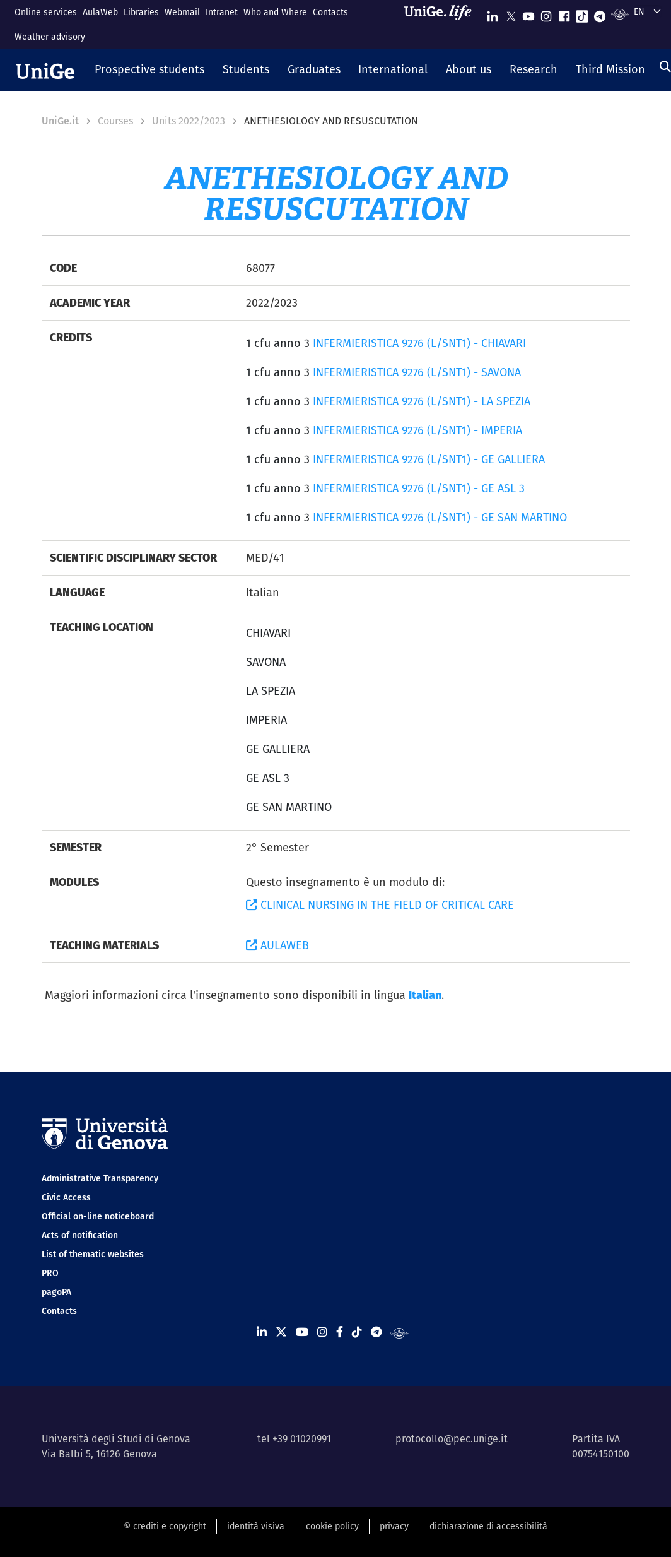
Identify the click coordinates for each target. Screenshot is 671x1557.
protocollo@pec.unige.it (451, 1438)
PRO (50, 1273)
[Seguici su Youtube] (528, 13)
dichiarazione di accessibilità (488, 1526)
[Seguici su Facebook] (564, 13)
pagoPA (56, 1292)
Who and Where (275, 12)
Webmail (182, 12)
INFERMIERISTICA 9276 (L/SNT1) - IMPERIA (417, 430)
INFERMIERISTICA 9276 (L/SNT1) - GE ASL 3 (419, 488)
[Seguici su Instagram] (546, 13)
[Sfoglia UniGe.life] (442, 24)
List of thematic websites (93, 1254)
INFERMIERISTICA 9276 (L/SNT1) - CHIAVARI (419, 343)
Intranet (222, 12)
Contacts (330, 12)
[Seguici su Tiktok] (582, 13)
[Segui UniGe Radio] (620, 13)
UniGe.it (60, 121)
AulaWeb (100, 12)
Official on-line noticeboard (98, 1216)
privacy (394, 1526)
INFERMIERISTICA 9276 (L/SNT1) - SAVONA (417, 372)
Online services (46, 12)
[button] (150, 70)
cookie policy (332, 1526)
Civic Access (66, 1197)
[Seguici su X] (511, 13)
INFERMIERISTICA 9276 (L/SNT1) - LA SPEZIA (421, 401)
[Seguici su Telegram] (600, 13)
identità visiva (255, 1526)
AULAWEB (277, 945)
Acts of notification (80, 1235)
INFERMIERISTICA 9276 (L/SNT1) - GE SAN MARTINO (440, 517)
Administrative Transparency (100, 1178)
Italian (425, 995)
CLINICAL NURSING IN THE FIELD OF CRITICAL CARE (380, 905)
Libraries (141, 12)
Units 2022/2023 (188, 121)
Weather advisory (50, 36)
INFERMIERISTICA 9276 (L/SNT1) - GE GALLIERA (429, 459)
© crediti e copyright (165, 1526)
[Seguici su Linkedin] (492, 13)
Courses (115, 121)
